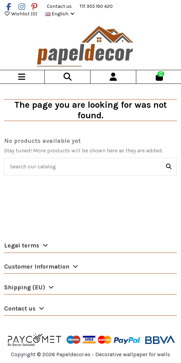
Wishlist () (21, 14)
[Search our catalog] (169, 167)
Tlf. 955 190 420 (96, 6)
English (60, 14)
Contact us (60, 6)
